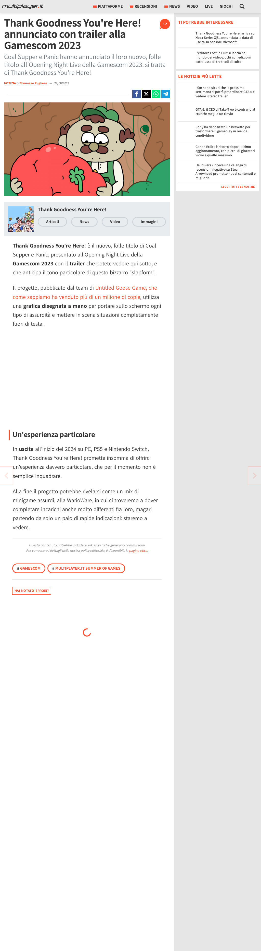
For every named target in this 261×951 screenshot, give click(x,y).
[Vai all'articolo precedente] (254, 476)
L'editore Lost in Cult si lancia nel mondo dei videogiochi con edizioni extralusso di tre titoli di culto (223, 57)
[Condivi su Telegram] (165, 94)
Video (192, 6)
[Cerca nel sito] (242, 6)
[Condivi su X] (146, 94)
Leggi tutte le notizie (238, 187)
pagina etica (138, 550)
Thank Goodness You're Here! (72, 209)
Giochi (226, 6)
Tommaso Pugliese (34, 83)
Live (209, 6)
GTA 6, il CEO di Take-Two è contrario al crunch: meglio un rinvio (225, 111)
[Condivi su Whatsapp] (156, 94)
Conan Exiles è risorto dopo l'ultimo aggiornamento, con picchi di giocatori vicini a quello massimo (225, 151)
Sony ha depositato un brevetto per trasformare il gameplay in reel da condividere (222, 131)
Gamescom (29, 568)
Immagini (149, 221)
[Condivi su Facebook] (136, 94)
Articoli (52, 221)
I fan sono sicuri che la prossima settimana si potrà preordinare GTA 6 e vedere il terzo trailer (225, 92)
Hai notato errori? (32, 590)
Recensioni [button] (143, 6)
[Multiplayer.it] (22, 6)
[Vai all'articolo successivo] (6, 476)
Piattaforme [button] (108, 6)
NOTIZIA (10, 83)
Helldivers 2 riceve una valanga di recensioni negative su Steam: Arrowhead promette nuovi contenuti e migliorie (225, 171)
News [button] (172, 6)
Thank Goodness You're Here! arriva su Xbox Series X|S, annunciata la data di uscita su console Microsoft (225, 37)
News (84, 221)
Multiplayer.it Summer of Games (86, 568)
